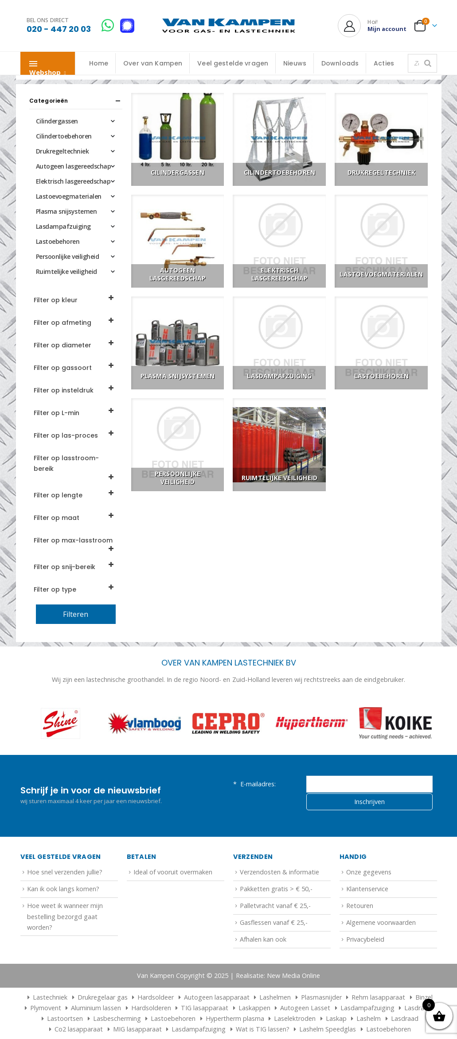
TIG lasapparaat (204, 1008)
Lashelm (368, 1018)
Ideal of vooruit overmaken (172, 872)
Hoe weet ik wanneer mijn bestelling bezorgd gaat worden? (65, 916)
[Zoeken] (428, 63)
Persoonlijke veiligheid (67, 256)
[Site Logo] (228, 26)
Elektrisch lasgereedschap (73, 181)
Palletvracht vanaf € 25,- (275, 905)
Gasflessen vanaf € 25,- (274, 922)
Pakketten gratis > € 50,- (276, 889)
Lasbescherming (117, 1018)
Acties (384, 63)
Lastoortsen (65, 1018)
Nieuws (294, 63)
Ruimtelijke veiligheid (66, 271)
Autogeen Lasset (305, 1008)
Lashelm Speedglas (327, 1029)
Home (99, 63)
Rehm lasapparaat (378, 997)
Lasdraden (419, 1008)
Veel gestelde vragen (232, 63)
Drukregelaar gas (103, 997)
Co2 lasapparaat (79, 1029)
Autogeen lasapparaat (217, 997)
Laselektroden (295, 1018)
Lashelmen (275, 997)
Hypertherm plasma (235, 1018)
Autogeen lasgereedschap (73, 166)
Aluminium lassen (96, 1008)
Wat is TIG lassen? (262, 1029)
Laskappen (254, 1008)
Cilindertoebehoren (64, 136)
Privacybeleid (365, 939)
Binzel (424, 997)
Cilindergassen (57, 121)
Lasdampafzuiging (63, 226)
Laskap (336, 1018)
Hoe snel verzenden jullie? (64, 872)
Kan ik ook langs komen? (63, 889)
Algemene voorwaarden (381, 922)
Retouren (359, 905)
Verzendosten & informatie (279, 872)
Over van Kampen (152, 63)
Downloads (340, 63)
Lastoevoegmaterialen (69, 196)
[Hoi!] (372, 25)
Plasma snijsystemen (66, 211)
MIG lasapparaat (137, 1029)
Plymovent (45, 1008)
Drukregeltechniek (62, 151)
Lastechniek (46, 997)
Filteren (75, 614)
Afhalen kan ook (263, 939)
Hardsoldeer (155, 997)
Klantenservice (367, 889)
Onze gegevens (368, 872)
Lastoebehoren (58, 241)
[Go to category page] (177, 139)
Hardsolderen (151, 1008)
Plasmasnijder (321, 997)
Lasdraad (404, 1018)
